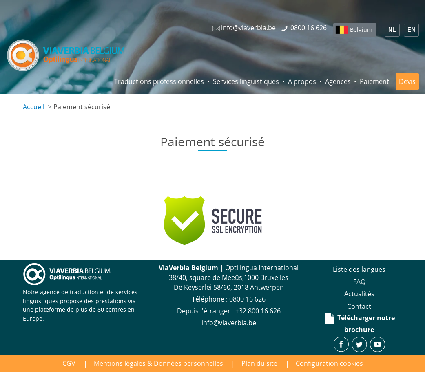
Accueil (33, 106)
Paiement (374, 81)
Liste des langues (359, 269)
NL (392, 30)
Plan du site (259, 363)
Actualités (359, 293)
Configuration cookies (329, 363)
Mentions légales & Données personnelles (158, 363)
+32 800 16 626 (258, 310)
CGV (68, 363)
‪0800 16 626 (247, 299)
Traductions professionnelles (159, 81)
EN (411, 30)
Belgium (361, 29)
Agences (338, 81)
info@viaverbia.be (228, 322)
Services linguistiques (246, 81)
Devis (407, 81)
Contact (359, 306)
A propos (302, 81)
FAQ (359, 281)
